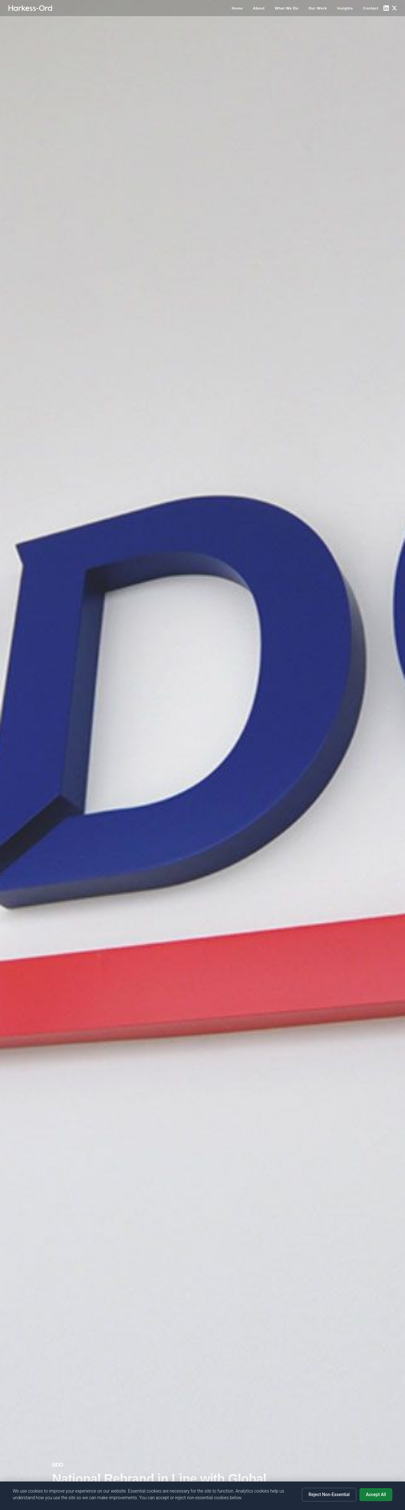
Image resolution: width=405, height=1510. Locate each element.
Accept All (376, 1494)
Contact (370, 8)
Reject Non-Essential (329, 1494)
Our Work (317, 8)
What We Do (286, 8)
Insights (345, 8)
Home (237, 8)
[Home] (30, 8)
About (259, 8)
